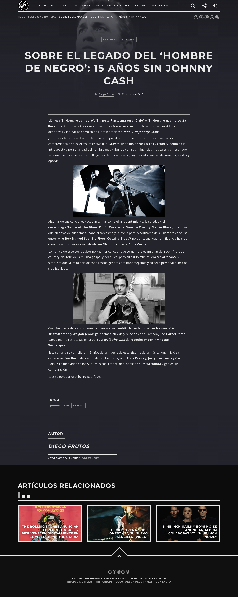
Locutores (124, 581)
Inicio (71, 581)
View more (50, 523)
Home (21, 16)
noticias (50, 16)
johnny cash (59, 405)
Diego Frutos (106, 94)
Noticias (86, 581)
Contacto (163, 581)
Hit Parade (104, 581)
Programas (144, 581)
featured (34, 16)
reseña (78, 405)
